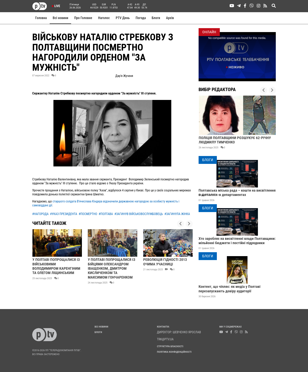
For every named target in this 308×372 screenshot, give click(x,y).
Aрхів (170, 18)
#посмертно (88, 214)
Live (56, 6)
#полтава (106, 214)
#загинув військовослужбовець (138, 214)
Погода (141, 18)
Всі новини (60, 18)
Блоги (156, 18)
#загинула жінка (177, 214)
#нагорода (40, 214)
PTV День (123, 18)
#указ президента (63, 214)
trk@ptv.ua (165, 339)
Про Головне (83, 18)
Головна (41, 18)
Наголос (104, 18)
